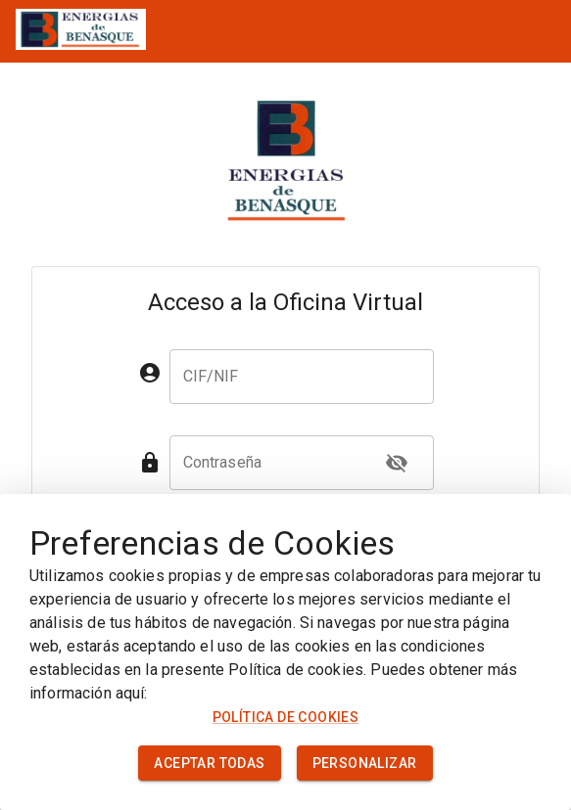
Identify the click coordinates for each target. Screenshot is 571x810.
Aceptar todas (209, 763)
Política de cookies (286, 717)
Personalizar (365, 763)
